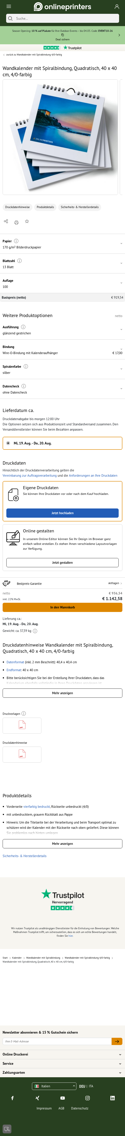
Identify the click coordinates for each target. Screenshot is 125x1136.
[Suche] (66, 18)
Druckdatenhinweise (17, 207)
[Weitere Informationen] (16, 241)
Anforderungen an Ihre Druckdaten (93, 475)
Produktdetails (45, 207)
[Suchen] (10, 18)
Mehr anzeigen (62, 693)
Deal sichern (63, 39)
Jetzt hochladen (63, 513)
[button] (60, 137)
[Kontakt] (7, 1129)
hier (71, 935)
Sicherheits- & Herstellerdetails (80, 207)
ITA (91, 1086)
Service (60, 1063)
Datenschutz (79, 1108)
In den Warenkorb (62, 607)
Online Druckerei (60, 1054)
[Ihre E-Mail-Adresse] (57, 1041)
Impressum (44, 1108)
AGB (61, 1108)
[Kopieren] (62, 35)
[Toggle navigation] (8, 7)
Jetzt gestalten (62, 562)
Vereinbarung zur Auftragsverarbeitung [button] (30, 475)
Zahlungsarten (60, 1072)
